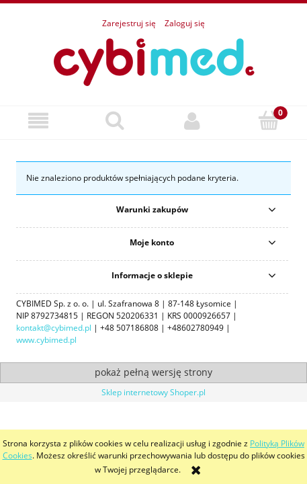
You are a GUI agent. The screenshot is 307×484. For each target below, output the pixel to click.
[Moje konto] (192, 120)
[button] (38, 120)
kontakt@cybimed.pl (53, 327)
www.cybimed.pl (46, 340)
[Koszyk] (268, 120)
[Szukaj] (115, 120)
